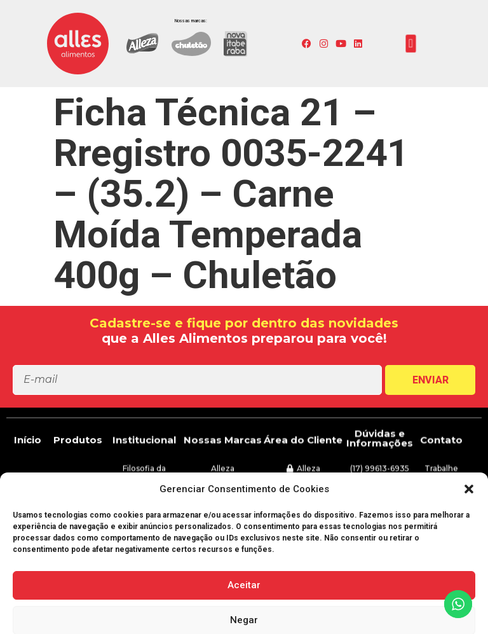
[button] (411, 44)
